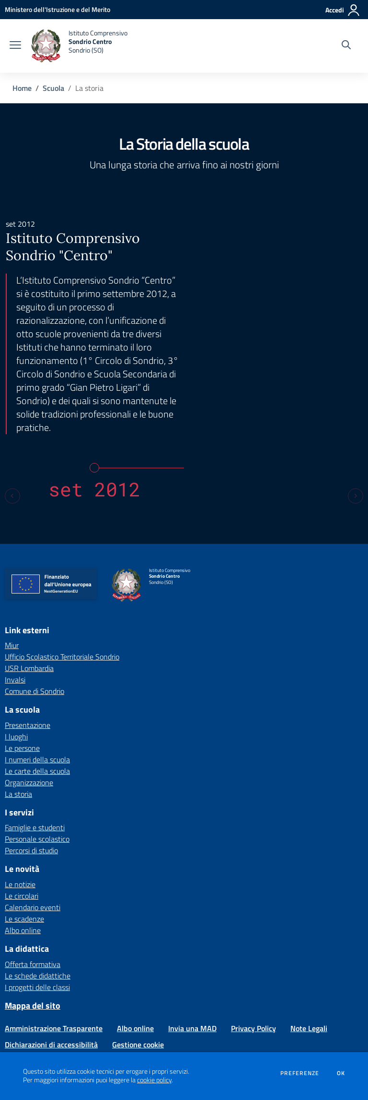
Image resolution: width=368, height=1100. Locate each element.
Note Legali (308, 918)
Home (22, 88)
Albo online (23, 819)
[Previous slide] (12, 385)
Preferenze (299, 1073)
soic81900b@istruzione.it (166, 993)
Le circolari (21, 785)
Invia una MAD (192, 918)
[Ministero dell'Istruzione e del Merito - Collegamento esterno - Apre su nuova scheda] (57, 9)
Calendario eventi (32, 796)
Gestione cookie (138, 934)
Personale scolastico (37, 728)
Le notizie (20, 773)
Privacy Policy (253, 918)
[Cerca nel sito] (346, 46)
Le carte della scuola (37, 660)
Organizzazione (29, 671)
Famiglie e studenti (35, 717)
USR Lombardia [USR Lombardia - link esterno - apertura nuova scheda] (29, 557)
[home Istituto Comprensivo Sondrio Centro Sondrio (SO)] (79, 46)
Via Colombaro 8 (153, 983)
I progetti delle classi (37, 876)
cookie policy (154, 1080)
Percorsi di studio (31, 740)
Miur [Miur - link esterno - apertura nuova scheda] (12, 534)
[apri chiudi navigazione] (15, 46)
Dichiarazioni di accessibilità (51, 934)
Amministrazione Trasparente (54, 918)
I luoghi (16, 625)
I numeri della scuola (37, 648)
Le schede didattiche (37, 864)
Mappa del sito (32, 894)
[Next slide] (355, 385)
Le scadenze (24, 808)
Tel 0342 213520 (85, 993)
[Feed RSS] (48, 953)
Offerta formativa (32, 853)
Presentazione (27, 614)
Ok (341, 1073)
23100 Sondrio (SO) (209, 983)
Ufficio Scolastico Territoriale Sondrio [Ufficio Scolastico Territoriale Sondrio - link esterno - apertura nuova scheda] (62, 546)
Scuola (53, 88)
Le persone (22, 637)
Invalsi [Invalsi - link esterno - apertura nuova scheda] (15, 569)
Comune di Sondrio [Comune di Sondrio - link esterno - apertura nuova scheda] (34, 580)
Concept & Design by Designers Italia (299, 1051)
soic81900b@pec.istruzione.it (265, 993)
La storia (18, 683)
